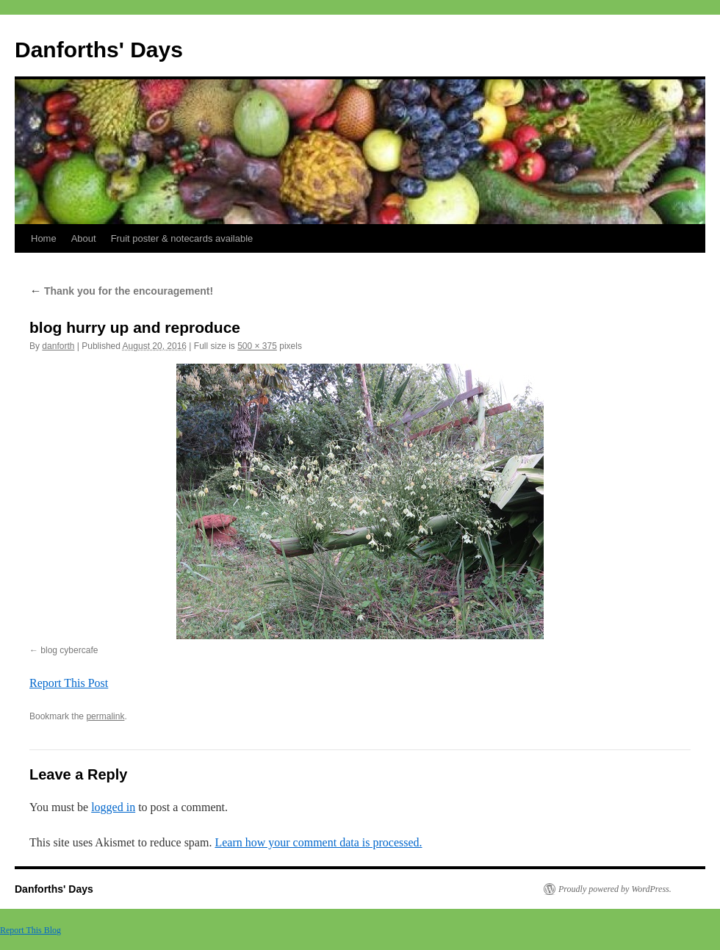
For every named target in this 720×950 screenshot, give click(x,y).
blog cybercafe (69, 650)
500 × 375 (257, 346)
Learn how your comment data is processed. (318, 842)
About (83, 238)
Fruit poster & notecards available (182, 238)
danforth (58, 346)
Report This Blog (30, 930)
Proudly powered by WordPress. (615, 889)
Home (44, 238)
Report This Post (68, 683)
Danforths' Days (99, 49)
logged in (113, 807)
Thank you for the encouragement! (121, 291)
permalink (105, 716)
